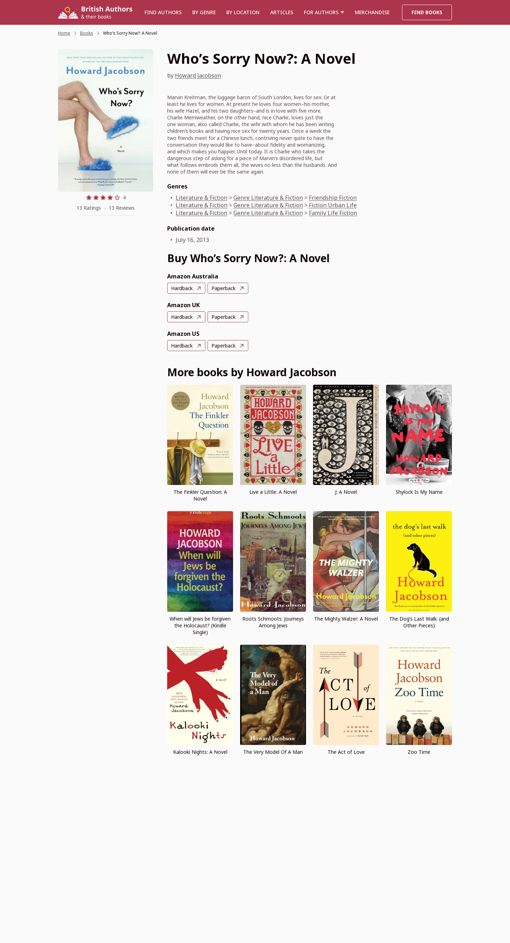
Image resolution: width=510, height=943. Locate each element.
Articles (281, 12)
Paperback (223, 288)
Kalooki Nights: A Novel (200, 752)
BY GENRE (204, 12)
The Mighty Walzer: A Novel (346, 618)
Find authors (163, 12)
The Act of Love (346, 752)
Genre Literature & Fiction (268, 198)
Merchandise (372, 12)
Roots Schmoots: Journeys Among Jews (273, 622)
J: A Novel (346, 492)
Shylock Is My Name (419, 492)
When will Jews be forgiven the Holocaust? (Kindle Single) (200, 625)
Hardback (182, 288)
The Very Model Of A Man (273, 752)
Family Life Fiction (333, 213)
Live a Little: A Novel (273, 492)
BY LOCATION (243, 12)
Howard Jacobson (198, 75)
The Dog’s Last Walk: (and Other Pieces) (419, 622)
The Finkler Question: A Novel (200, 495)
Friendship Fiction (333, 198)
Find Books (427, 12)
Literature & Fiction (201, 198)
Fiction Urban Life (333, 205)
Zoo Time (419, 752)
